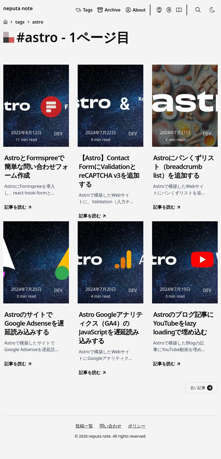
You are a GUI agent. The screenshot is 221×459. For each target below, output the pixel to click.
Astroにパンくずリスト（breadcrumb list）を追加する (183, 166)
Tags (83, 10)
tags (20, 22)
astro (37, 22)
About (135, 10)
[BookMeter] (179, 10)
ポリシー (137, 426)
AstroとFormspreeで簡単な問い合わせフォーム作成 (36, 166)
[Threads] (169, 10)
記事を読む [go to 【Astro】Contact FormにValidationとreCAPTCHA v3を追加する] (93, 216)
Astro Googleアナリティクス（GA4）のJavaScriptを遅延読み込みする (110, 327)
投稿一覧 (84, 426)
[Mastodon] (159, 10)
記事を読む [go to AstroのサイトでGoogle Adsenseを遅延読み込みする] (18, 364)
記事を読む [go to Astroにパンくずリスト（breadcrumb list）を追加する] (167, 207)
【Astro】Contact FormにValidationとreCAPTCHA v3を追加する (109, 170)
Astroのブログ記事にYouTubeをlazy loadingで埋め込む (183, 323)
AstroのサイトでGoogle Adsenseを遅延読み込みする (34, 323)
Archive (108, 10)
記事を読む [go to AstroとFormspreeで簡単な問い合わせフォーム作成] (18, 207)
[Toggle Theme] (212, 9)
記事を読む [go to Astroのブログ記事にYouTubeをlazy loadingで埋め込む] (167, 364)
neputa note (18, 8)
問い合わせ (110, 426)
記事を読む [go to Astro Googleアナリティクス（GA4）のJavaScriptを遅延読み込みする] (93, 372)
